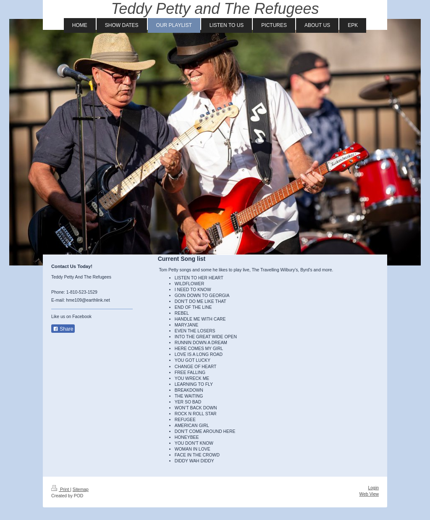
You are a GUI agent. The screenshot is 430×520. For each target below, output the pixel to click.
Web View (369, 494)
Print (60, 489)
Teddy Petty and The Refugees (215, 8)
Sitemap (81, 489)
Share (63, 329)
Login (373, 488)
